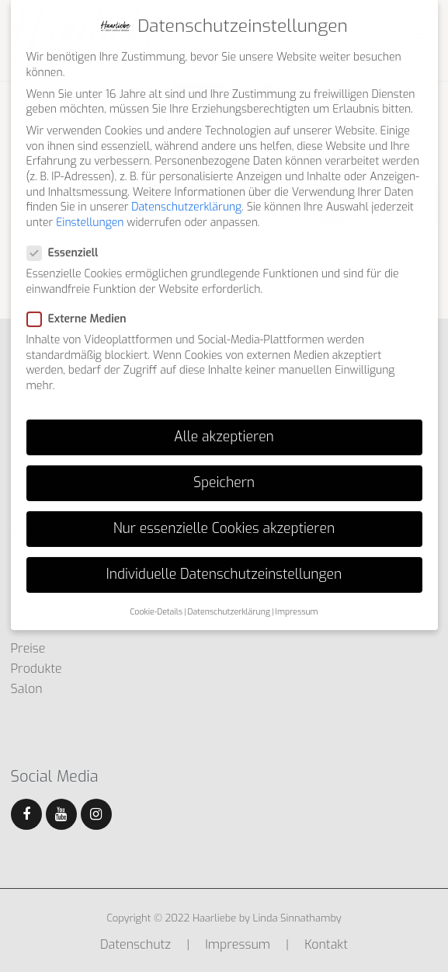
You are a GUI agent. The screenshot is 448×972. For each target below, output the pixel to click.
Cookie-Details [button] (156, 593)
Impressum (237, 944)
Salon (27, 689)
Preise (28, 648)
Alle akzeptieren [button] (224, 418)
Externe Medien (81, 301)
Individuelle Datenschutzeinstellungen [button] (224, 557)
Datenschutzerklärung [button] (229, 593)
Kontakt (326, 944)
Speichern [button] (224, 464)
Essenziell (67, 235)
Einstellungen (89, 204)
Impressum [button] (297, 593)
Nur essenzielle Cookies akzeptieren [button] (224, 511)
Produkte (36, 668)
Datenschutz (135, 944)
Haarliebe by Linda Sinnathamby (267, 918)
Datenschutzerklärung (186, 190)
